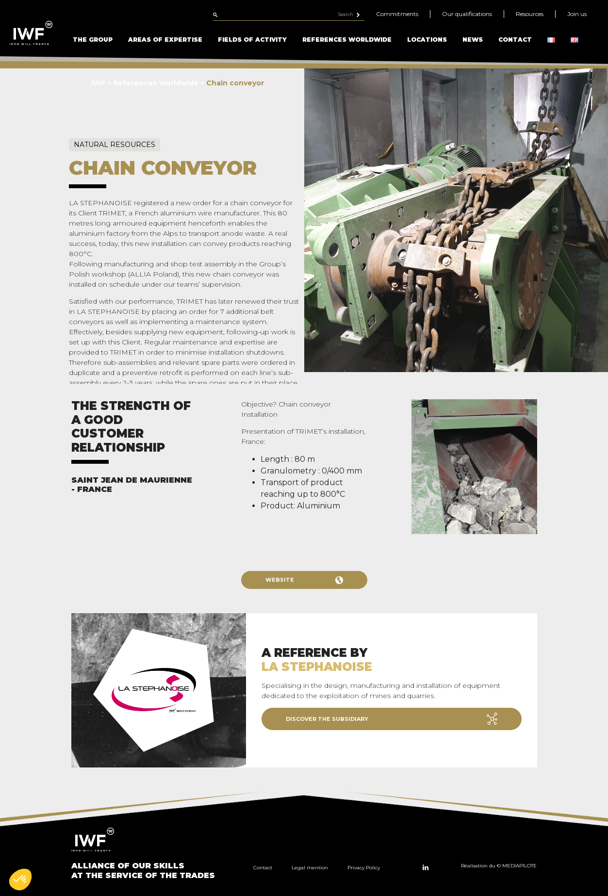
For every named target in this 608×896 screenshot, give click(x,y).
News (472, 39)
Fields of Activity (252, 39)
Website (304, 580)
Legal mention (310, 867)
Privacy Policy (363, 867)
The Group (93, 39)
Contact (515, 39)
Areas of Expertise (165, 39)
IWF (98, 83)
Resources (529, 13)
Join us (577, 13)
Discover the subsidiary (391, 719)
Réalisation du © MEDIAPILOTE (499, 866)
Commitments (397, 13)
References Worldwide (347, 39)
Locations (427, 39)
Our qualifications (467, 13)
